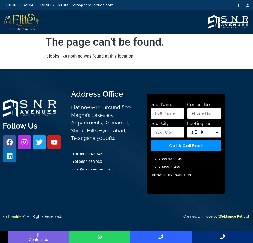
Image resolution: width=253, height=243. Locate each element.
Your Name (162, 105)
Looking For (199, 124)
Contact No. (199, 105)
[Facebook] (238, 5)
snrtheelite (12, 216)
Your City (160, 124)
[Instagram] (248, 5)
